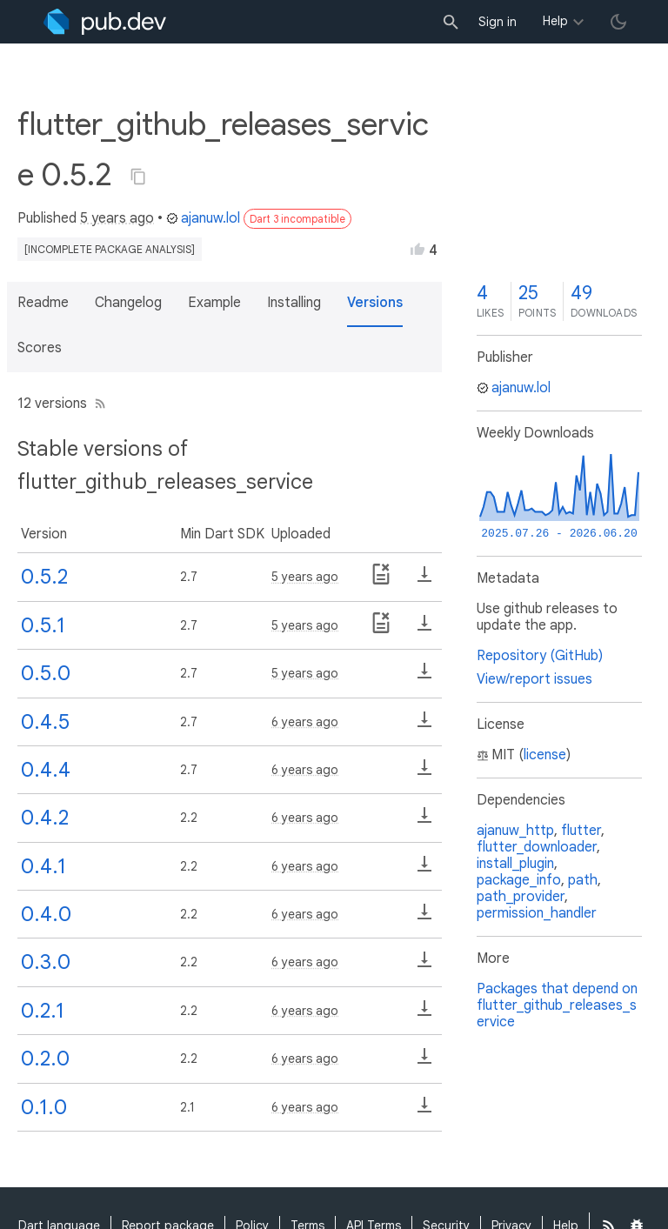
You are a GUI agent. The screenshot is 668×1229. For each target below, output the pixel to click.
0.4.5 (45, 722)
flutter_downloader (537, 847)
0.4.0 (46, 914)
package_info (519, 880)
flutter (581, 830)
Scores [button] (39, 348)
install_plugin (515, 863)
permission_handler (537, 913)
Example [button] (214, 302)
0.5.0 (45, 673)
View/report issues (534, 679)
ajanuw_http (515, 830)
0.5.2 (44, 577)
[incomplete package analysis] (109, 249)
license (545, 755)
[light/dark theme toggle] (618, 21)
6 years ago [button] (304, 722)
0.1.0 (44, 1107)
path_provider (520, 896)
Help (555, 21)
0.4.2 (45, 818)
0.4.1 (43, 866)
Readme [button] (43, 302)
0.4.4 (45, 770)
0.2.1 (42, 1011)
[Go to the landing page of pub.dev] (104, 22)
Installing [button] (294, 302)
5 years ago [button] (117, 218)
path (583, 880)
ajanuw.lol (203, 218)
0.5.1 (43, 625)
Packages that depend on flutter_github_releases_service (557, 1005)
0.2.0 (45, 1058)
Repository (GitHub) (540, 656)
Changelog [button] (128, 302)
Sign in (497, 22)
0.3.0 (45, 962)
